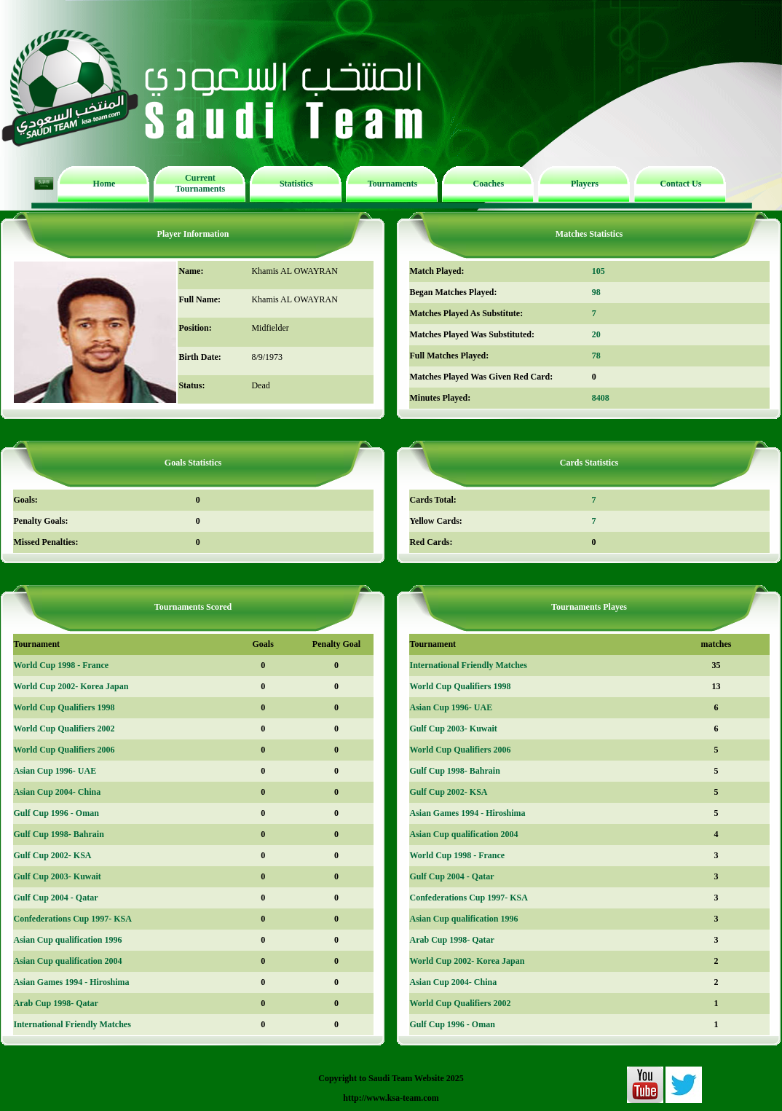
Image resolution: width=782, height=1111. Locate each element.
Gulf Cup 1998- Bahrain (59, 834)
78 (596, 355)
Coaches (489, 183)
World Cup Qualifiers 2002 (64, 728)
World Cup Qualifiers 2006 (64, 750)
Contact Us (680, 183)
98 (596, 292)
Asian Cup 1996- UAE (55, 771)
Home (104, 183)
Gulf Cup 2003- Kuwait (57, 876)
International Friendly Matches (72, 1024)
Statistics (296, 183)
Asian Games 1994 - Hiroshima (72, 982)
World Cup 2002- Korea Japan (71, 686)
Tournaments (392, 183)
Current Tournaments (200, 183)
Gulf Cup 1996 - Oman (56, 813)
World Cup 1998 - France (61, 665)
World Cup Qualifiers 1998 (64, 707)
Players (585, 183)
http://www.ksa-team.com (390, 1098)
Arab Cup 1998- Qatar (56, 1003)
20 (596, 334)
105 (598, 271)
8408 (600, 398)
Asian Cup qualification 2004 (68, 961)
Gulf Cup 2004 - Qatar (56, 897)
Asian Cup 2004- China (57, 792)
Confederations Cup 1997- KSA (73, 919)
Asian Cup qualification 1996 (68, 940)
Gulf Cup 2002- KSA (53, 855)
